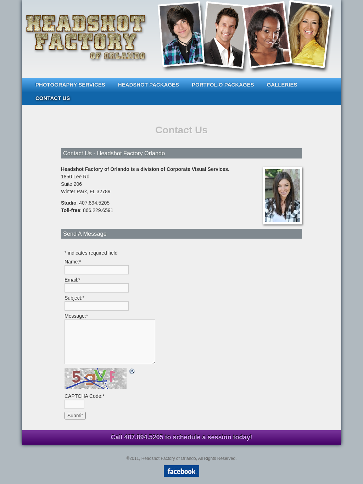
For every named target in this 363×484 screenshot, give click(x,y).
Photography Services (70, 85)
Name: (73, 262)
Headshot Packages (148, 85)
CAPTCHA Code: (85, 396)
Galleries (282, 85)
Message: (76, 316)
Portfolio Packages (223, 85)
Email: (72, 280)
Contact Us (52, 98)
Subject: (74, 298)
